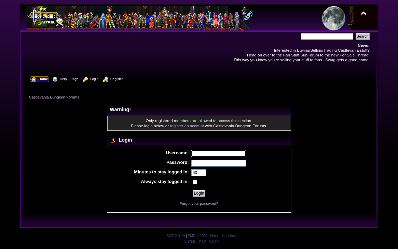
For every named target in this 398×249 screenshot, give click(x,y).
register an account (187, 125)
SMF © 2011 (197, 236)
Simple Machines (223, 236)
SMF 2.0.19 (175, 236)
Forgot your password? (199, 203)
